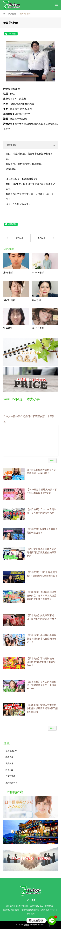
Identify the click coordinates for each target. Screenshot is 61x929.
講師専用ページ (48, 910)
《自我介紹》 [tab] (30, 145)
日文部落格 (10, 776)
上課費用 (9, 763)
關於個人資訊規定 (11, 910)
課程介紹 (9, 757)
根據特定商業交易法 (30, 910)
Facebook (33, 900)
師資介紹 (9, 770)
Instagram (28, 900)
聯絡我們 (30, 914)
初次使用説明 (11, 751)
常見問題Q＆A (36, 906)
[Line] (51, 920)
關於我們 (10, 906)
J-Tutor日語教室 (23, 925)
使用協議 (49, 906)
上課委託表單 (11, 783)
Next (52, 461)
